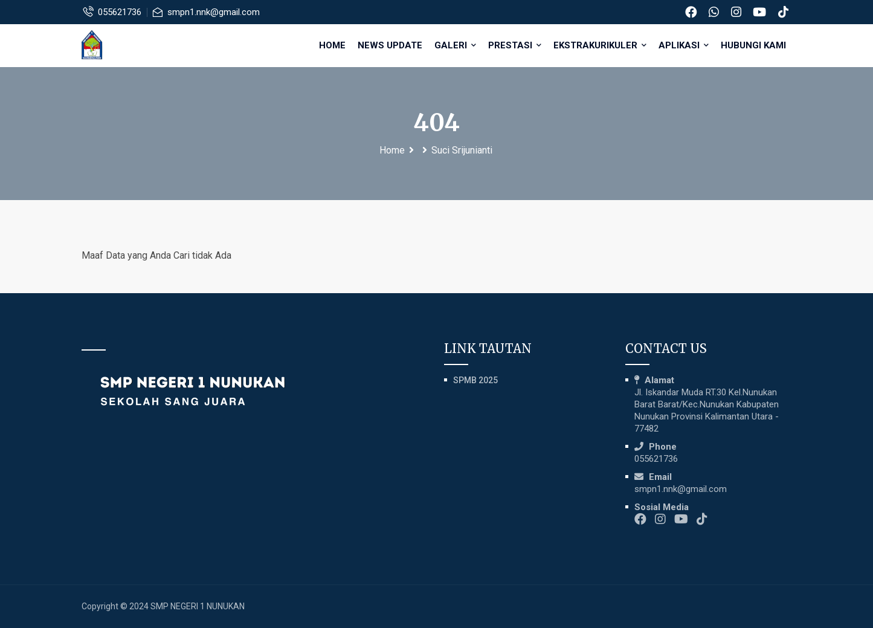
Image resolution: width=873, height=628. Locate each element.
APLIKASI (684, 45)
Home (332, 45)
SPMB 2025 (475, 380)
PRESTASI (514, 45)
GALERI (455, 45)
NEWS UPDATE (390, 45)
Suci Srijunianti (461, 150)
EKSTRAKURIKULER (599, 45)
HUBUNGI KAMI (753, 45)
